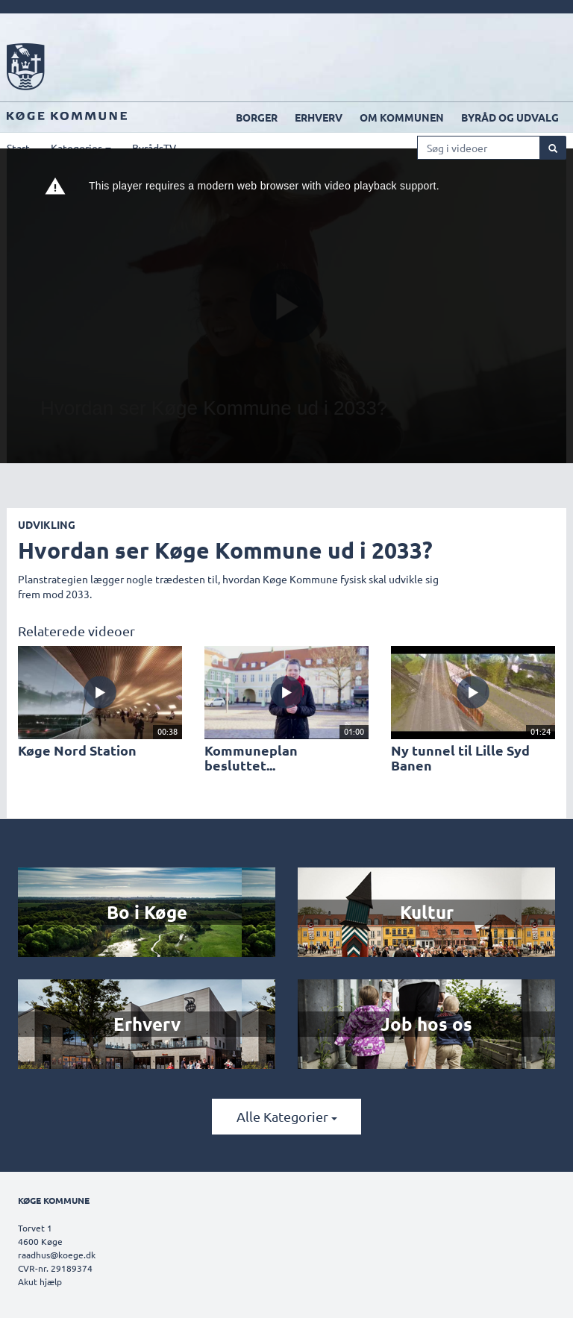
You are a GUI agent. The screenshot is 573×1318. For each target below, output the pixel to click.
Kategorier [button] (81, 147)
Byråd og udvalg (510, 117)
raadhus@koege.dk (57, 1255)
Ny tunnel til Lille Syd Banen (460, 757)
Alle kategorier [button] (287, 1116)
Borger (257, 117)
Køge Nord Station (77, 750)
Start (18, 147)
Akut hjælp (40, 1281)
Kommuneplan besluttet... (251, 757)
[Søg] (552, 148)
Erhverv (318, 117)
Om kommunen (402, 117)
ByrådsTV (154, 147)
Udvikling (46, 524)
